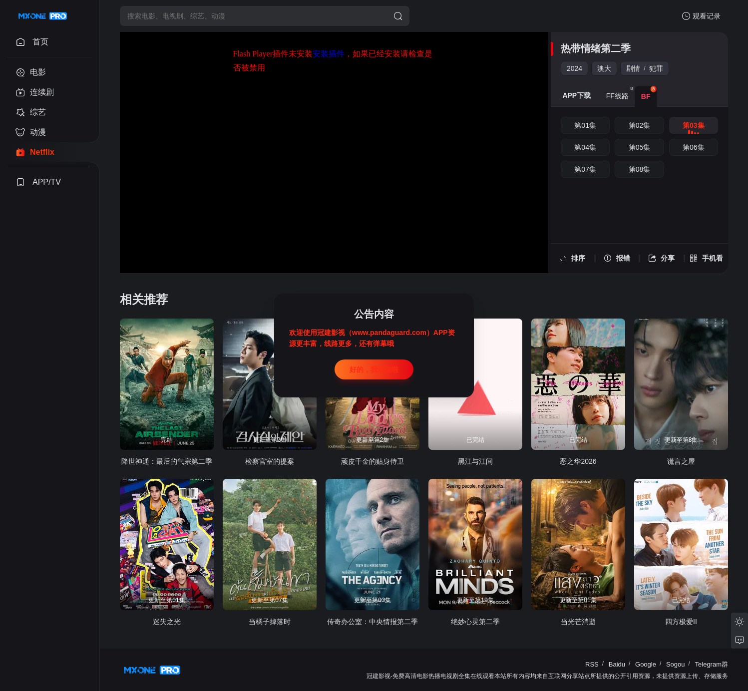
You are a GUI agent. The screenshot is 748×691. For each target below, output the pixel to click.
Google (645, 664)
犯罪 (656, 68)
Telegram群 (711, 664)
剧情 (633, 68)
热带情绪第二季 (596, 48)
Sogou (675, 664)
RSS (592, 664)
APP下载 (576, 95)
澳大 (604, 68)
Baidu (617, 664)
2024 (574, 68)
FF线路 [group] (620, 93)
